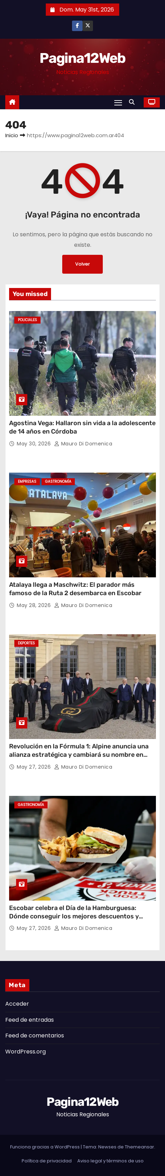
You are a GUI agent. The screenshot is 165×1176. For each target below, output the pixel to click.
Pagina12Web (82, 58)
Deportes (26, 643)
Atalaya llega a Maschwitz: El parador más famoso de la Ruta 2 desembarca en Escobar (75, 589)
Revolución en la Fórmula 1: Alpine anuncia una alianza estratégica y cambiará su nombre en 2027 (79, 754)
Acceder (17, 1004)
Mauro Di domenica (83, 443)
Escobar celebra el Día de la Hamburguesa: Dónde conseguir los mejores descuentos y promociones (74, 916)
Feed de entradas (29, 1020)
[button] (133, 102)
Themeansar (139, 1147)
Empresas (27, 481)
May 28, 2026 (34, 605)
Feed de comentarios (34, 1035)
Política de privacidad (47, 1160)
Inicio (11, 135)
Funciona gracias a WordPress (45, 1147)
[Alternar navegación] (118, 102)
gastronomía (58, 481)
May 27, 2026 (34, 766)
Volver (82, 264)
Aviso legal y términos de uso (110, 1160)
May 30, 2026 (34, 443)
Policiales (27, 320)
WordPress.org (25, 1052)
